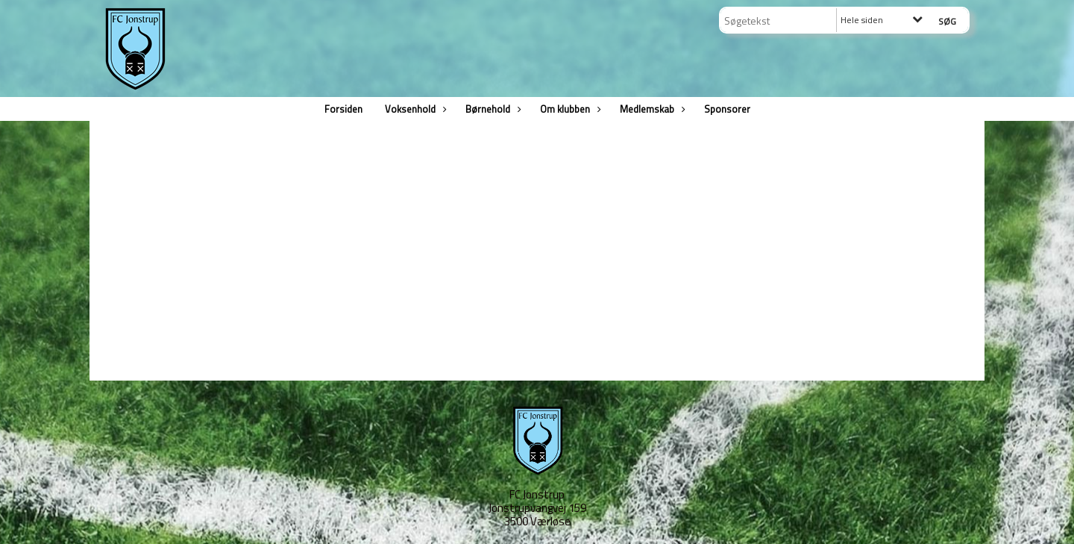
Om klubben (568, 108)
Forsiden (343, 108)
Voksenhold (414, 108)
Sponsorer (727, 108)
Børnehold (491, 108)
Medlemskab (651, 108)
